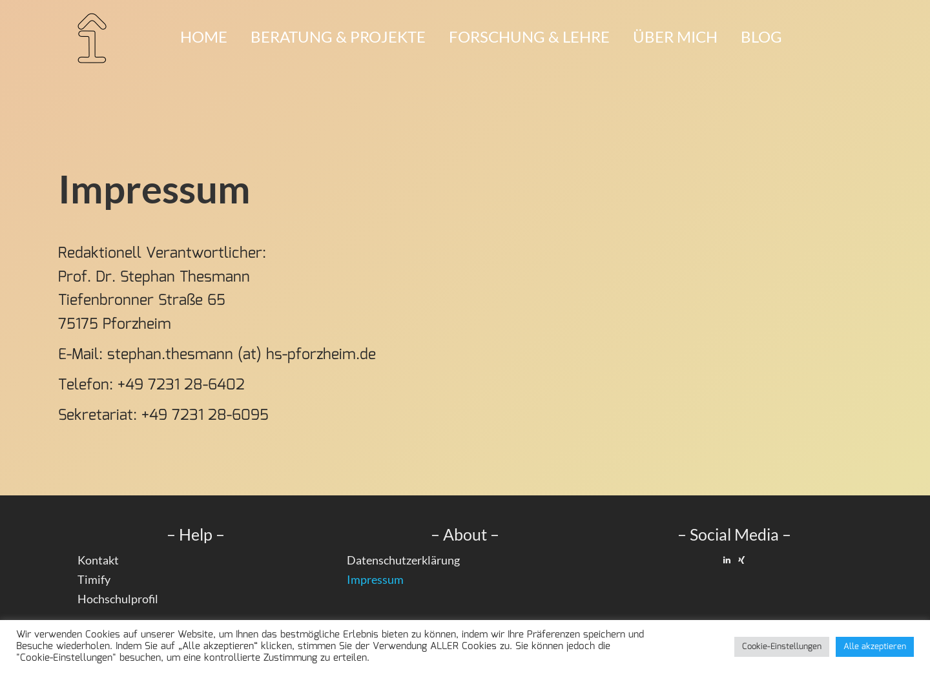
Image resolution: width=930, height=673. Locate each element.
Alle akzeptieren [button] (874, 647)
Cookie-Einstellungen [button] (782, 647)
